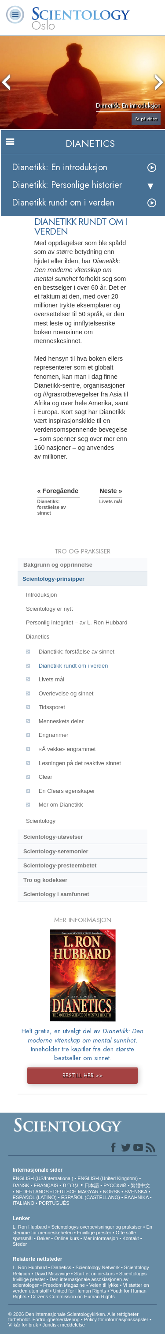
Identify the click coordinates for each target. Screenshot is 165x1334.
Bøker (43, 1238)
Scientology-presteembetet (59, 865)
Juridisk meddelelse (63, 1324)
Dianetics (37, 636)
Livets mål (51, 679)
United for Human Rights (79, 1290)
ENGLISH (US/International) (43, 1178)
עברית (70, 1184)
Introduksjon (41, 594)
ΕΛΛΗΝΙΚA (137, 1197)
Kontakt (130, 1238)
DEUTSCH (65, 1191)
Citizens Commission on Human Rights (73, 1296)
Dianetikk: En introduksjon (59, 167)
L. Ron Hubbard (30, 1226)
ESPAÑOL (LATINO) (35, 1197)
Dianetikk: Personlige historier (67, 185)
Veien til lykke (104, 1285)
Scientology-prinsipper (53, 578)
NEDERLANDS (32, 1191)
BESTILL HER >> (82, 1075)
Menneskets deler (61, 721)
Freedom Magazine (64, 1285)
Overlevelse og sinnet (66, 693)
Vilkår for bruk (23, 1324)
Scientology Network (98, 1267)
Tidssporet (52, 707)
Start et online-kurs (94, 1273)
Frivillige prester (94, 1232)
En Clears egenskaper (67, 791)
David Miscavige (52, 1273)
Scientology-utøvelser (53, 836)
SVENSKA (136, 1191)
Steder (20, 1244)
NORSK (111, 1191)
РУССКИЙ (114, 1185)
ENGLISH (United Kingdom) (107, 1178)
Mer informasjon (100, 1238)
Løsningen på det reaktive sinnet (80, 763)
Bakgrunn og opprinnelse (57, 564)
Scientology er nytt (49, 608)
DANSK (21, 1185)
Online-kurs (67, 1238)
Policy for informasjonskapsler (116, 1319)
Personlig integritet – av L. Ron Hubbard (76, 622)
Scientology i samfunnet (56, 894)
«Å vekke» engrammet (67, 749)
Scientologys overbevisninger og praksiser (96, 1226)
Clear (45, 776)
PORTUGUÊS (54, 1203)
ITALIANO (23, 1203)
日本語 (91, 1185)
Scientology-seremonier (55, 851)
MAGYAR (88, 1191)
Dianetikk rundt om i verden (63, 202)
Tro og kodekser (45, 880)
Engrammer (54, 735)
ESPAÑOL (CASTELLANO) (90, 1197)
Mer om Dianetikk (61, 804)
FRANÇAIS (46, 1185)
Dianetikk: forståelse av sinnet (76, 651)
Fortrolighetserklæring (56, 1319)
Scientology (40, 821)
